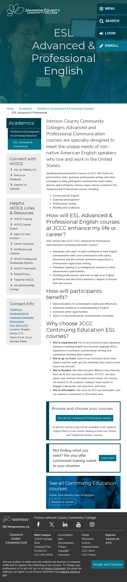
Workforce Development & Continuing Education (65, 108)
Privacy (62, 547)
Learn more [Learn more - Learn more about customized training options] (107, 458)
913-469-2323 (19, 325)
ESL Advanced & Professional (23, 144)
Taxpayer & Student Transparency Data (16, 538)
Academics (25, 108)
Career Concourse (22, 244)
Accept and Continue (107, 564)
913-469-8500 (43, 555)
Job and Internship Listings (22, 287)
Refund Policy (20, 274)
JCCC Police (89, 555)
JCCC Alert (88, 551)
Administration (90, 547)
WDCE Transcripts (23, 268)
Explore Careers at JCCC (112, 539)
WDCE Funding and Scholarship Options (23, 261)
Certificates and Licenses (21, 251)
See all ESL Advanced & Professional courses (84, 418)
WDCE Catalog (21, 219)
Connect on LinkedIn (18, 187)
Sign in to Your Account (20, 236)
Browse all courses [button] (62, 502)
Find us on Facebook (17, 177)
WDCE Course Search (20, 226)
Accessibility (65, 535)
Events (86, 543)
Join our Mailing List (23, 169)
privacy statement (55, 568)
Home (10, 108)
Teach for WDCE (22, 280)
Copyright (63, 551)
